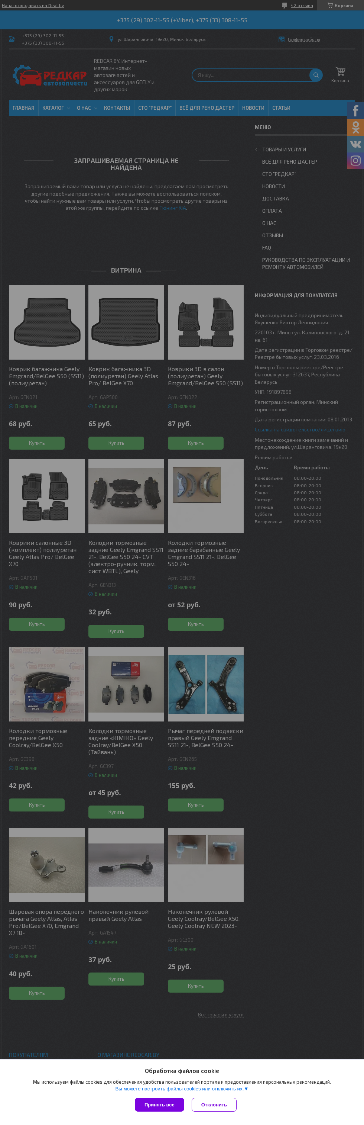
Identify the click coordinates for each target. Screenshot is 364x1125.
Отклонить (214, 1105)
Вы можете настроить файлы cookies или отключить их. (179, 1089)
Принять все (159, 1105)
